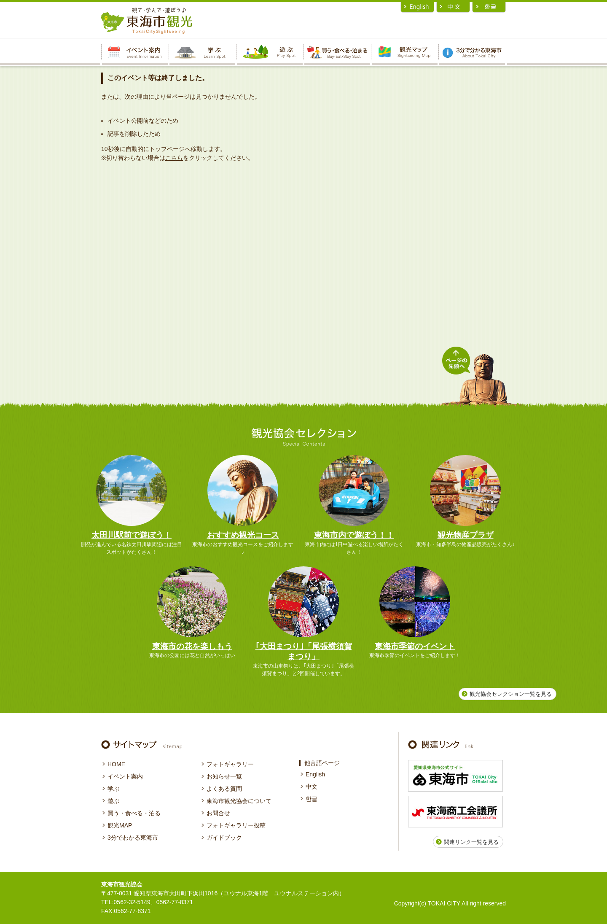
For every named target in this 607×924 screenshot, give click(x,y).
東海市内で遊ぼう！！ (354, 535)
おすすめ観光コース (243, 535)
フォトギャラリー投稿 (236, 825)
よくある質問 (224, 788)
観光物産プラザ (466, 535)
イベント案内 (125, 776)
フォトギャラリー (230, 764)
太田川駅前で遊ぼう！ (131, 535)
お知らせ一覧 (224, 776)
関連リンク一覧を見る (471, 842)
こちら (174, 157)
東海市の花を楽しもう (192, 646)
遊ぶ (113, 800)
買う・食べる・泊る (134, 813)
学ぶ (113, 788)
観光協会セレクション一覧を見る (511, 694)
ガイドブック (224, 837)
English (315, 774)
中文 (311, 786)
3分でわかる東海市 (132, 837)
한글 (311, 798)
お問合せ (218, 813)
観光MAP (119, 825)
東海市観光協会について (239, 800)
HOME (116, 764)
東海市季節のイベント (415, 646)
